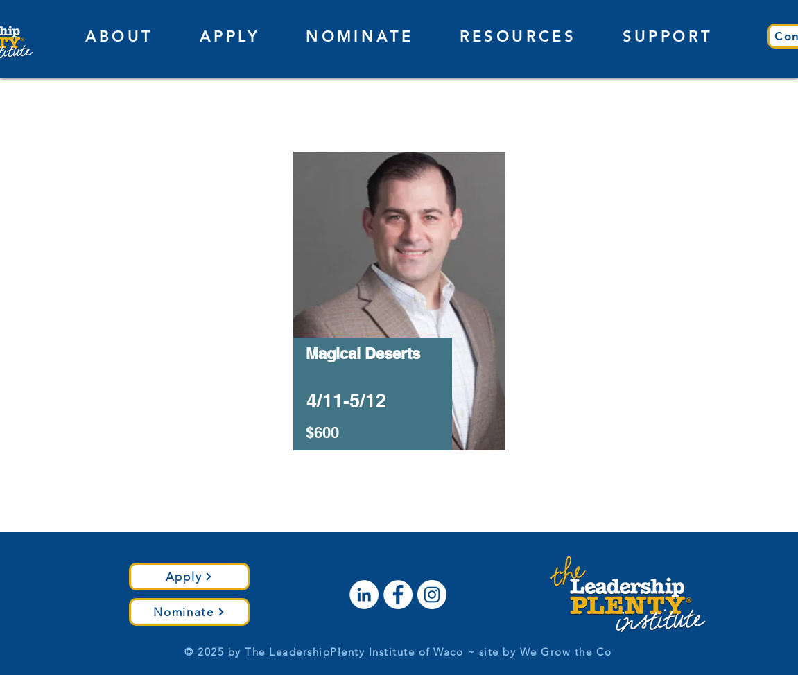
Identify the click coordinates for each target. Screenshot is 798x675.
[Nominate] (189, 612)
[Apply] (189, 576)
